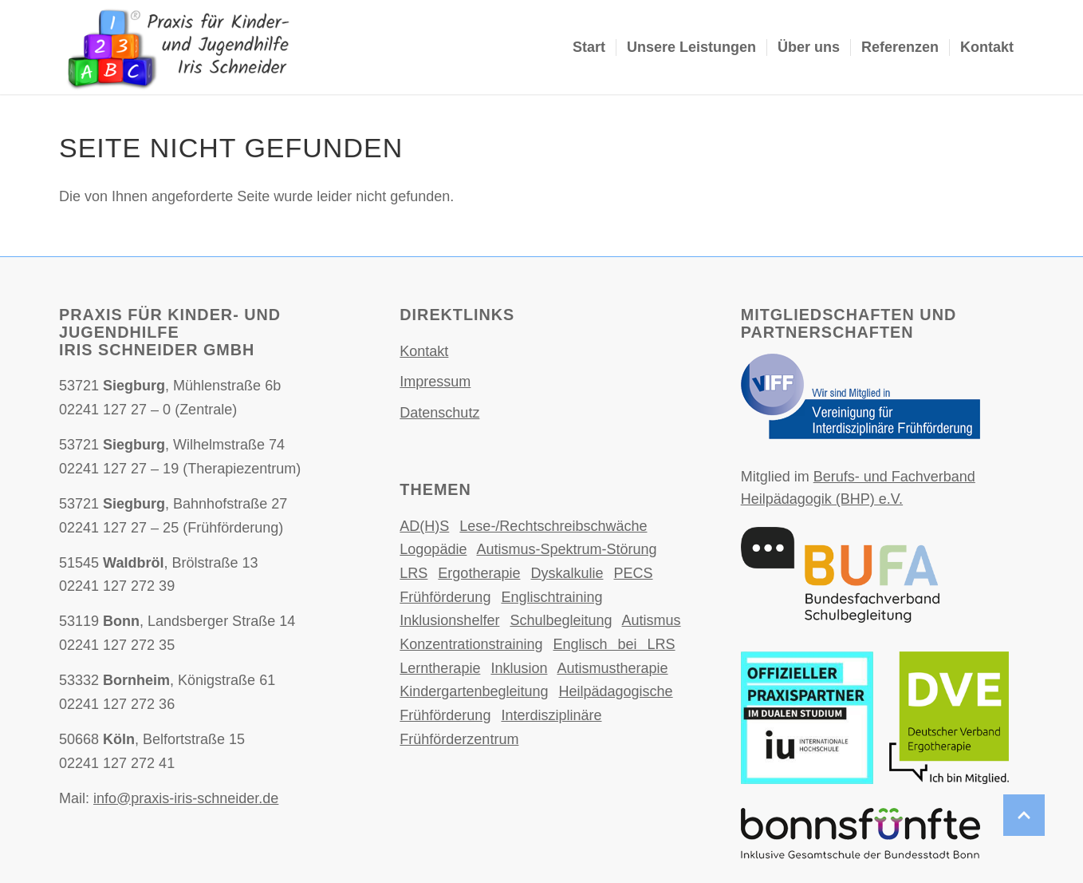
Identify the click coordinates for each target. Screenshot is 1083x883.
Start (589, 47)
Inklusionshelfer (449, 620)
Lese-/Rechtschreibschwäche (553, 526)
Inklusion (518, 668)
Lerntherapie (440, 668)
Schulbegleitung (561, 620)
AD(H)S (424, 526)
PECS (633, 573)
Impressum (435, 382)
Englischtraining (551, 597)
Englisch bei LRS (614, 644)
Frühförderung (445, 597)
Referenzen (900, 47)
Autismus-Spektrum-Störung (566, 549)
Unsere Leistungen (691, 47)
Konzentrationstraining (471, 644)
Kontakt (987, 47)
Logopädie (433, 549)
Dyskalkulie (566, 573)
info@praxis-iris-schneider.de (185, 798)
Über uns (809, 47)
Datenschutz (439, 413)
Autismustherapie (612, 668)
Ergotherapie (479, 573)
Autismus (651, 620)
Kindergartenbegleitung (474, 691)
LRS (413, 573)
